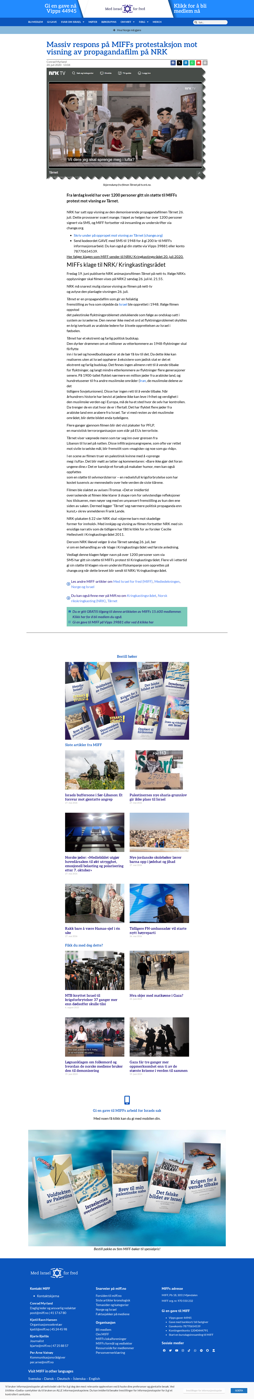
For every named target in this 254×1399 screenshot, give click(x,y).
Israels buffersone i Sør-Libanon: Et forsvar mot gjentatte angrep (94, 797)
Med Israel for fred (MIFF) (133, 581)
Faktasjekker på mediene (112, 1314)
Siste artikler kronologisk (113, 1300)
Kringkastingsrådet (141, 595)
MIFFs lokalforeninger (111, 1339)
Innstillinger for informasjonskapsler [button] (204, 1390)
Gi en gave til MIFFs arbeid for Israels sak (127, 1111)
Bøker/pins (108, 21)
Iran (143, 380)
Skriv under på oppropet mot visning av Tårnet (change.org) (118, 235)
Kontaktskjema (48, 1296)
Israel (123, 304)
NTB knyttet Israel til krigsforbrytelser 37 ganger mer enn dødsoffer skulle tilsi (91, 1000)
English (94, 1378)
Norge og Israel (82, 587)
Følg (144, 22)
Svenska (34, 1378)
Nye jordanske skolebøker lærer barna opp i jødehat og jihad (156, 859)
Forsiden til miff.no (109, 1296)
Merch (157, 21)
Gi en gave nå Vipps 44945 (61, 8)
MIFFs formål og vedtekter (114, 1343)
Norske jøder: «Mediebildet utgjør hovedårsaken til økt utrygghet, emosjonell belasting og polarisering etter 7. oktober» (94, 863)
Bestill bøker (127, 657)
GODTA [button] (239, 1390)
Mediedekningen (167, 581)
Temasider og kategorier (112, 1305)
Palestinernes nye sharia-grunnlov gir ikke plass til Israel (158, 797)
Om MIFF (128, 22)
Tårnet (112, 601)
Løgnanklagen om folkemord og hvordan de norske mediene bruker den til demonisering (94, 1066)
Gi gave (52, 21)
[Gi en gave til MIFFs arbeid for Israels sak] (127, 1100)
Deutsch (63, 1378)
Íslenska (79, 1378)
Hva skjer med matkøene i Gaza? (156, 996)
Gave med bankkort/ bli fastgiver (188, 1322)
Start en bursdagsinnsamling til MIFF (191, 1334)
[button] (179, 62)
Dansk (49, 1378)
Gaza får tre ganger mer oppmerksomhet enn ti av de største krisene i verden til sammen (159, 1066)
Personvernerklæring (110, 1352)
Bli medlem (35, 21)
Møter (93, 21)
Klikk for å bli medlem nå (190, 8)
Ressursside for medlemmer (115, 1348)
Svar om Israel (72, 22)
